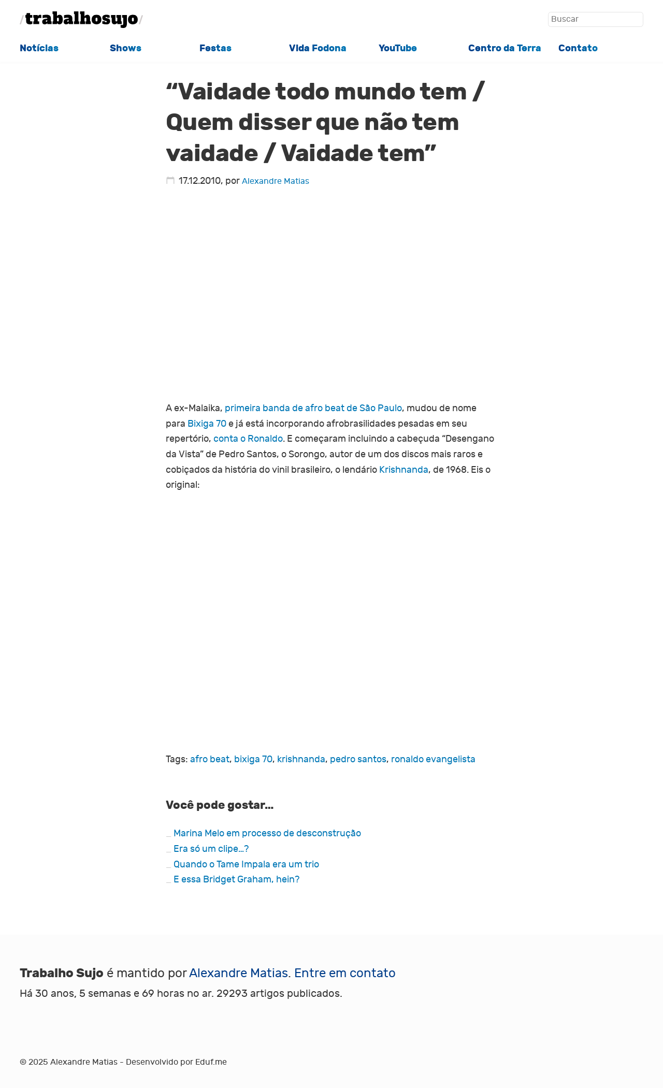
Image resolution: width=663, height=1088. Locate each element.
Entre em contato (345, 973)
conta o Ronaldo (248, 438)
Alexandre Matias (275, 181)
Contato (578, 48)
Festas (215, 48)
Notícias (39, 48)
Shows (125, 48)
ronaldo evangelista (433, 759)
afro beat (209, 759)
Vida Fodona (318, 48)
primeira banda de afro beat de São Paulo (313, 408)
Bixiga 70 (207, 423)
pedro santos (358, 759)
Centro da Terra (504, 48)
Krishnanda (403, 470)
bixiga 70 (253, 759)
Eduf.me (211, 1062)
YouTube (398, 48)
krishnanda (301, 759)
